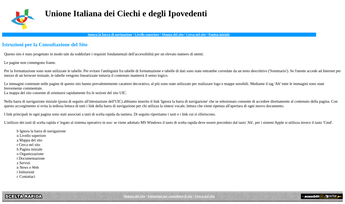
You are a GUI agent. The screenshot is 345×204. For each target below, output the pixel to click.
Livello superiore (147, 34)
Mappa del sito (172, 34)
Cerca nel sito (196, 34)
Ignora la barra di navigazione (110, 34)
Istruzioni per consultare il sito (170, 196)
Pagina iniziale (219, 34)
